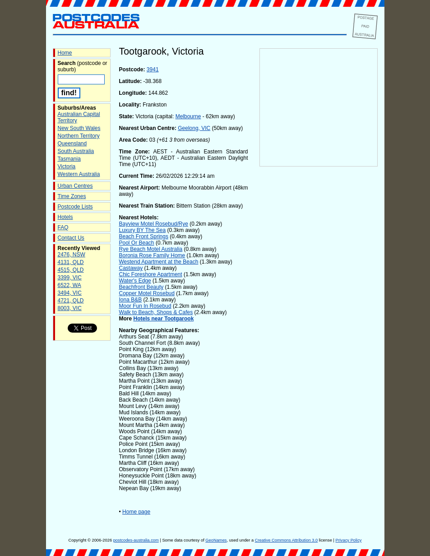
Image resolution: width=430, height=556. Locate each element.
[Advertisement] (318, 316)
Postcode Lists (75, 207)
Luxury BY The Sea (142, 230)
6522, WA (69, 285)
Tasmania (69, 159)
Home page (136, 512)
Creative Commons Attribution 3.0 (286, 540)
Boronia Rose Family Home (152, 255)
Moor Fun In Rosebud (145, 306)
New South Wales (79, 128)
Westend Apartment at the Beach (159, 262)
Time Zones (72, 196)
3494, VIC (70, 293)
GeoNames (216, 540)
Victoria (67, 166)
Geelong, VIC (194, 128)
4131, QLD (71, 262)
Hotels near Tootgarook (164, 318)
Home (65, 53)
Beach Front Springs (143, 236)
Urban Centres (75, 186)
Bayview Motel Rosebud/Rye (153, 224)
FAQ (63, 227)
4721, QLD (71, 300)
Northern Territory (79, 136)
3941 (153, 69)
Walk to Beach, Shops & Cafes (156, 312)
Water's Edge (135, 281)
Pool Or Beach (136, 243)
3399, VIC (70, 277)
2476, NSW (71, 254)
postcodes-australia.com (136, 540)
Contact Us (71, 238)
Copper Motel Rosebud (147, 293)
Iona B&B (130, 300)
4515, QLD (71, 270)
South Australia (76, 151)
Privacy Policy (348, 540)
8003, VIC (70, 308)
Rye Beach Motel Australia (151, 249)
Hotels (65, 217)
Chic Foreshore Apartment (150, 274)
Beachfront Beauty (141, 287)
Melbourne (188, 116)
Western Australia (79, 174)
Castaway (131, 268)
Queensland (72, 143)
